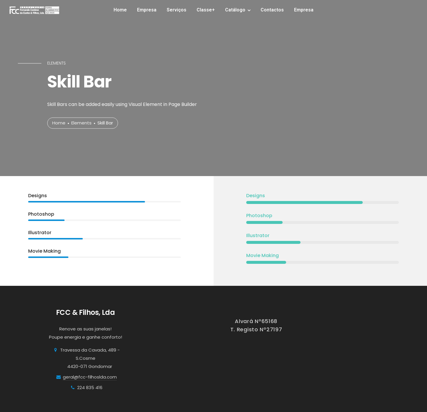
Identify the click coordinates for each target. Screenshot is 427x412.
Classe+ (206, 10)
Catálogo (235, 10)
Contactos (272, 10)
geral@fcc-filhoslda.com (90, 377)
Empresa (146, 10)
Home (120, 10)
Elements (81, 123)
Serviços (176, 10)
